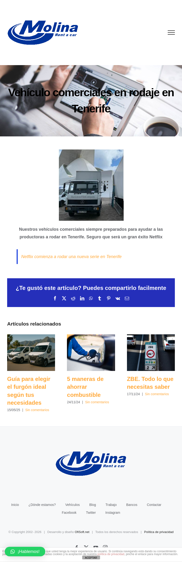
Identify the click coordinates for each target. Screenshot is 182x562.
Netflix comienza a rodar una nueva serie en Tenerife (71, 256)
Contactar (154, 505)
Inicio (15, 505)
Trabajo (111, 505)
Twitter (91, 512)
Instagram (112, 512)
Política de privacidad (159, 532)
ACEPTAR (91, 557)
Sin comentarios (37, 410)
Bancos (131, 505)
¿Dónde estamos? (42, 505)
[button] (25, 551)
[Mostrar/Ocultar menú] (171, 32)
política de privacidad (110, 554)
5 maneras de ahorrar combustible (85, 387)
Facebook (69, 512)
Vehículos (72, 505)
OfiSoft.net (82, 532)
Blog (92, 505)
